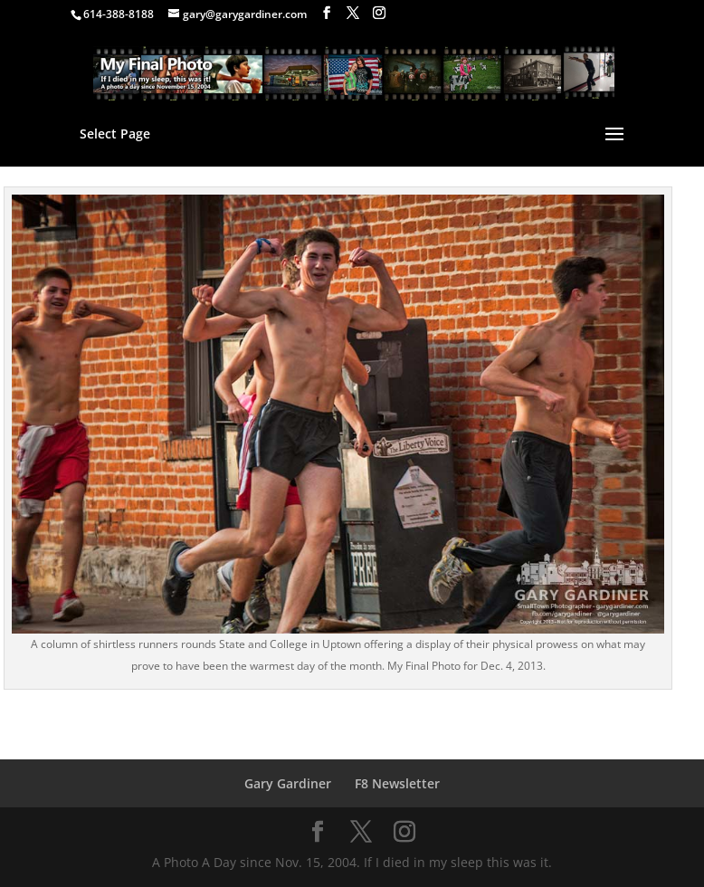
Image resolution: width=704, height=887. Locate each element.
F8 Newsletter (397, 783)
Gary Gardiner (287, 783)
